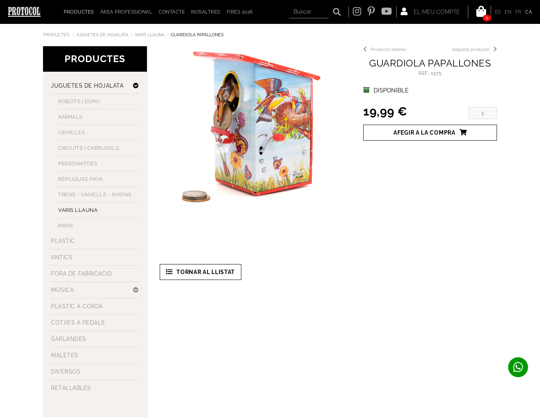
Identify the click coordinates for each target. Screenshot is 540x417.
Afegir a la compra (430, 132)
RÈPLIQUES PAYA (80, 179)
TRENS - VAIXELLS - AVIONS (95, 195)
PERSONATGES (78, 163)
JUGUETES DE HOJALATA (102, 34)
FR (518, 12)
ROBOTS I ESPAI (79, 101)
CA (528, 12)
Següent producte (474, 49)
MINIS (65, 226)
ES (498, 12)
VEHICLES (71, 132)
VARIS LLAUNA (149, 34)
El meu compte (430, 12)
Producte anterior (385, 49)
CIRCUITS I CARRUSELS (88, 148)
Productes (56, 34)
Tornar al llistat (200, 271)
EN (508, 12)
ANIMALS (70, 117)
